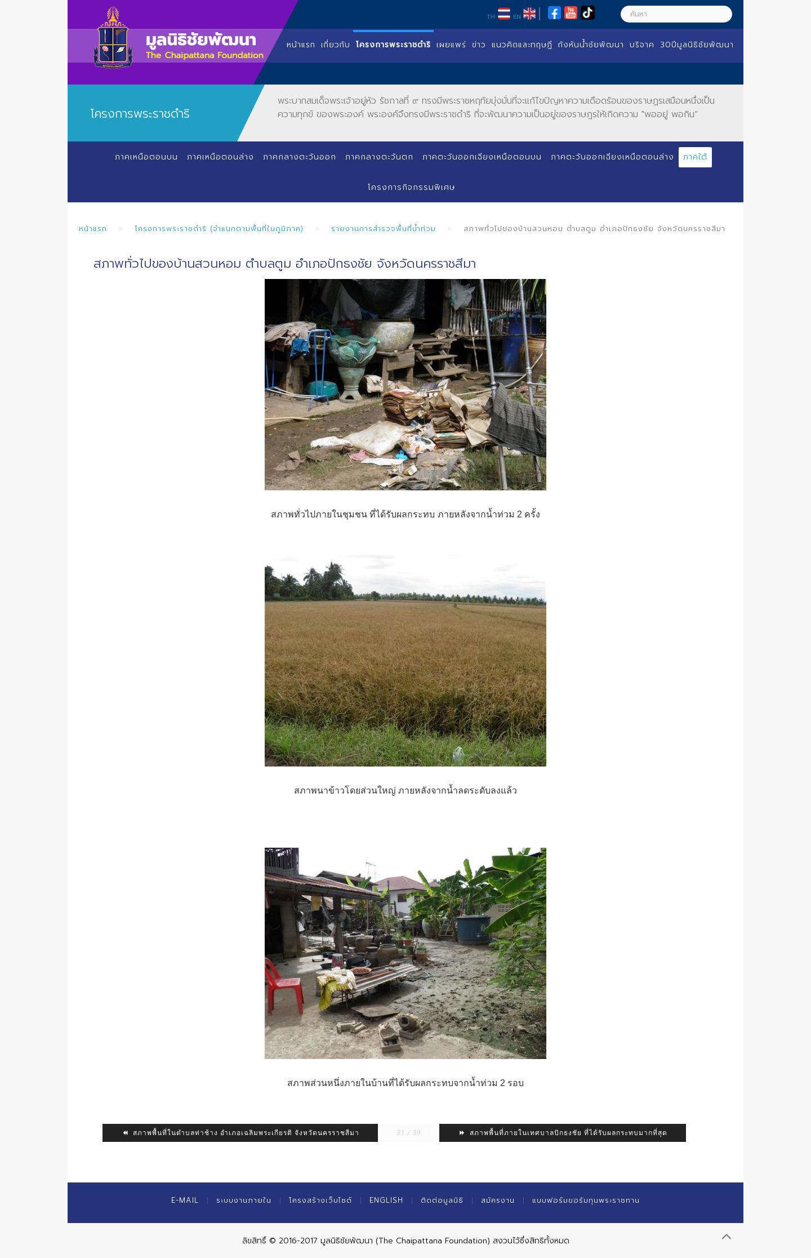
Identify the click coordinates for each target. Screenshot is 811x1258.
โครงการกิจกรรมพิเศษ (411, 187)
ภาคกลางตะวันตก (379, 157)
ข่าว (479, 45)
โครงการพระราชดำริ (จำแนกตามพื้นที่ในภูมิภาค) (219, 228)
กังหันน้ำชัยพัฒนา (591, 45)
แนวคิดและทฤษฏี (522, 45)
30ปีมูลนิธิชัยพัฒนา (697, 45)
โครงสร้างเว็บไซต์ (320, 1200)
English (386, 1200)
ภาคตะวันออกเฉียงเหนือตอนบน (482, 157)
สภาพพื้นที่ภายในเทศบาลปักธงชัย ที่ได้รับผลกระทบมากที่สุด (562, 1133)
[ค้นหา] (676, 14)
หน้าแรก (301, 45)
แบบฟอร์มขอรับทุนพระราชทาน (586, 1200)
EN (517, 16)
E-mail (185, 1200)
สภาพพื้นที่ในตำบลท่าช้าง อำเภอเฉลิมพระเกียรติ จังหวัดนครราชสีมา (240, 1133)
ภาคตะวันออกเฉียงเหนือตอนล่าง (612, 157)
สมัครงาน (498, 1200)
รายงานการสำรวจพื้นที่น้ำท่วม (383, 228)
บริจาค (642, 45)
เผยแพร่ (451, 45)
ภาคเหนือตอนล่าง (220, 157)
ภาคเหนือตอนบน (146, 157)
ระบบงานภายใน (243, 1200)
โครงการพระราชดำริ (393, 45)
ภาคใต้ (695, 157)
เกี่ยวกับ (335, 45)
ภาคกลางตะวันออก (299, 157)
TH (491, 16)
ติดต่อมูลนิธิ (442, 1200)
